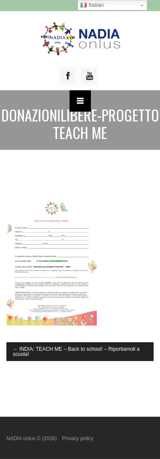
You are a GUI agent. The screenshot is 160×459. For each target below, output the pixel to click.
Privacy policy (77, 438)
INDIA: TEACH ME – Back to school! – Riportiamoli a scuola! (76, 351)
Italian (92, 5)
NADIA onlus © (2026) (32, 438)
